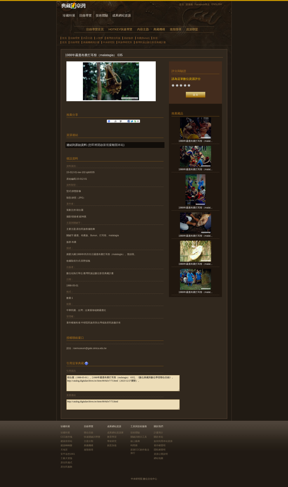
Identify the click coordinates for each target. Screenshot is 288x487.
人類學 (99, 38)
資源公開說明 (161, 454)
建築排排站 (66, 441)
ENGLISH (216, 4)
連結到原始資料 (76, 144)
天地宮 (64, 449)
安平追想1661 (68, 454)
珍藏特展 (69, 15)
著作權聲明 (159, 445)
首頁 (181, 4)
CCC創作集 (67, 437)
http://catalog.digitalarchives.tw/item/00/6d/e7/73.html (123, 404)
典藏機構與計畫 (91, 42)
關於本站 (158, 437)
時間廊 (134, 445)
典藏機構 (159, 29)
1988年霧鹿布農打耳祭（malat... (195, 141)
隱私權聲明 (159, 449)
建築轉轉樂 (66, 445)
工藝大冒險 (66, 458)
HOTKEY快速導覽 (120, 29)
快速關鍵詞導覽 (92, 437)
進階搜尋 (175, 29)
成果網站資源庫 (115, 432)
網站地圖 (158, 458)
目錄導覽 (85, 15)
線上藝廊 (135, 441)
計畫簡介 (158, 432)
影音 (155, 38)
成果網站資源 (121, 15)
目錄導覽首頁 (95, 29)
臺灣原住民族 (113, 38)
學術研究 (112, 441)
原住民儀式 (66, 462)
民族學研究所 (125, 42)
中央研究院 (109, 42)
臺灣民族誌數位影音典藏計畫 (151, 42)
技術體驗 (102, 15)
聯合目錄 (88, 432)
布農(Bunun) (143, 38)
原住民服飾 (66, 466)
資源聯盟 (192, 29)
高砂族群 (128, 38)
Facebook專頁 (202, 4)
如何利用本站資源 (163, 441)
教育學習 (112, 437)
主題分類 (88, 441)
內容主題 (143, 29)
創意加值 (112, 445)
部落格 (189, 4)
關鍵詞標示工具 (139, 437)
